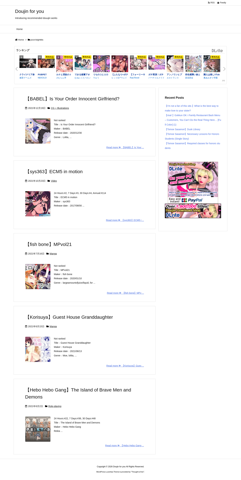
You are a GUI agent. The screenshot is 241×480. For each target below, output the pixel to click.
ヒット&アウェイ (119, 78)
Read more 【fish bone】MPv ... (125, 293)
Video (54, 181)
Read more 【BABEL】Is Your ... (125, 147)
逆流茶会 (189, 78)
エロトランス (173, 78)
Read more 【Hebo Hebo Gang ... (124, 445)
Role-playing (54, 406)
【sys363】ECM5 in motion (54, 171)
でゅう (96, 78)
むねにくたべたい (83, 78)
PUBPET (42, 74)
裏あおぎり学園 (211, 78)
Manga (53, 253)
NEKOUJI (42, 78)
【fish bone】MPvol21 (48, 244)
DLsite (217, 51)
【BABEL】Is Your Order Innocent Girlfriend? (72, 98)
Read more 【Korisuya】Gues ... (125, 365)
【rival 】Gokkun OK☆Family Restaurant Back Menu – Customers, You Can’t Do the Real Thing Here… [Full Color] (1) (193, 120)
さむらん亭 (61, 78)
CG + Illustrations (60, 108)
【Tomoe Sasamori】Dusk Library (182, 129)
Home (21, 39)
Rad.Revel (134, 78)
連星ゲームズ (25, 78)
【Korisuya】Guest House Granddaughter (69, 317)
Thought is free (137, 472)
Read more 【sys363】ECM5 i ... (125, 220)
